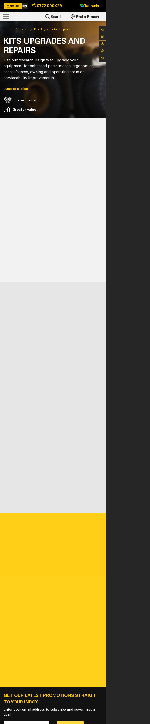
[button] (133, 5)
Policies (61, 709)
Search (97, 16)
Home (16, 29)
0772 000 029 (47, 5)
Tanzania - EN (23, 709)
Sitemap (45, 709)
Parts (31, 29)
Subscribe (92, 656)
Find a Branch (128, 16)
